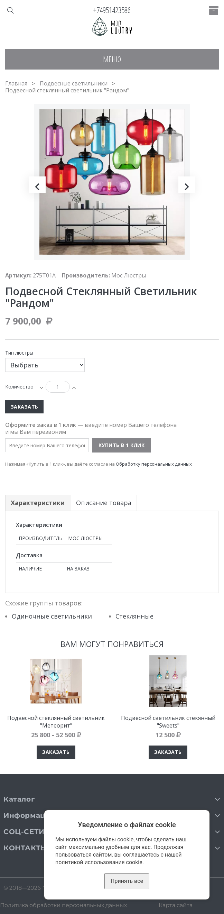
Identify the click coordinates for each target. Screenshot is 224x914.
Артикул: (18, 275)
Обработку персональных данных (154, 464)
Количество (19, 386)
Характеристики (38, 503)
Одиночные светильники (52, 616)
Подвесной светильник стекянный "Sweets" (168, 721)
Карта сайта (176, 905)
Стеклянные (134, 616)
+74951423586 (112, 10)
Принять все (127, 881)
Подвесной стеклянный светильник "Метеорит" (56, 721)
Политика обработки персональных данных (63, 905)
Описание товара (104, 503)
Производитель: (86, 275)
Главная (16, 83)
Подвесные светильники (74, 83)
